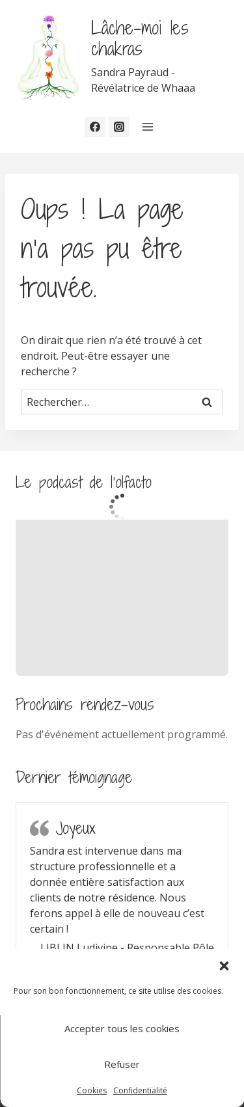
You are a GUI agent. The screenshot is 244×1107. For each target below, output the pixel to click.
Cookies (92, 1090)
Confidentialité (140, 1090)
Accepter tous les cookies (122, 1028)
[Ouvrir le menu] (148, 126)
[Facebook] (95, 126)
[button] (223, 965)
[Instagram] (119, 126)
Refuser (122, 1064)
